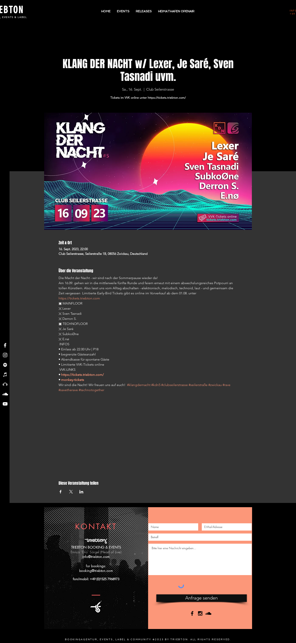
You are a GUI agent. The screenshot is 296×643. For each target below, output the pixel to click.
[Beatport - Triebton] (5, 384)
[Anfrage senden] (201, 598)
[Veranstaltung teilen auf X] (71, 491)
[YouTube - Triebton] (5, 404)
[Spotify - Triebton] (5, 365)
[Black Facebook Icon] (192, 613)
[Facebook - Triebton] (5, 345)
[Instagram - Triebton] (5, 355)
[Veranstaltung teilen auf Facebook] (61, 491)
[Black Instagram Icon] (200, 613)
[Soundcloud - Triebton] (5, 394)
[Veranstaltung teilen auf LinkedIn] (81, 491)
